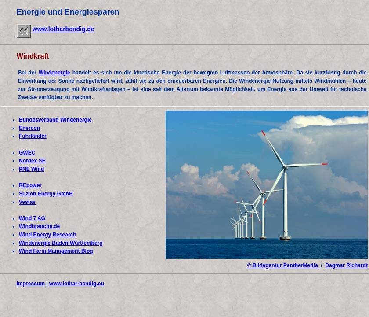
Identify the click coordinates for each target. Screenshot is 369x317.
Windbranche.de (39, 226)
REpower (30, 185)
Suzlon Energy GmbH (46, 194)
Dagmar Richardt (346, 265)
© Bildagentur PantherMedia (283, 265)
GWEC (27, 153)
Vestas (27, 202)
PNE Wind (31, 169)
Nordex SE (32, 161)
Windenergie (54, 73)
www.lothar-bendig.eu (76, 283)
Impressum (31, 283)
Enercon (29, 128)
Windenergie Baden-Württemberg (61, 243)
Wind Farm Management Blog (56, 251)
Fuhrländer (33, 136)
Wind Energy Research (47, 235)
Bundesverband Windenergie (55, 120)
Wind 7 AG (32, 218)
